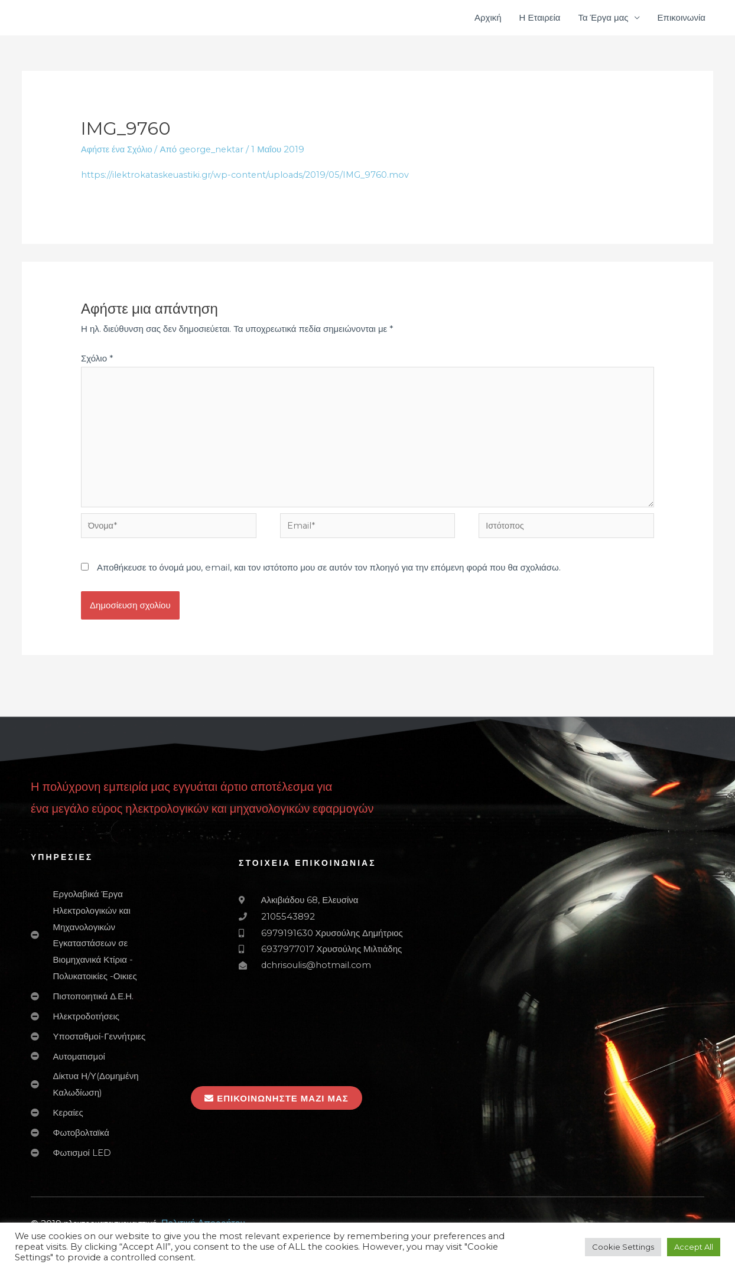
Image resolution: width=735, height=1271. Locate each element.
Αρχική (488, 17)
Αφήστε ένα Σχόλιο (118, 149)
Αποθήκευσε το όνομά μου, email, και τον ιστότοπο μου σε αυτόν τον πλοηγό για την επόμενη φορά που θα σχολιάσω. (329, 574)
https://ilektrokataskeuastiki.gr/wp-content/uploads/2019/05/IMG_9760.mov (249, 174)
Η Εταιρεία (540, 17)
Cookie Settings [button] (623, 1247)
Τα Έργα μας (603, 17)
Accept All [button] (693, 1247)
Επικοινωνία (681, 17)
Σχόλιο (97, 358)
